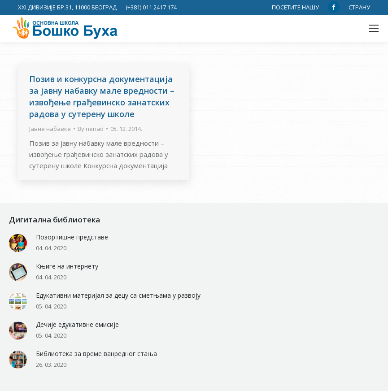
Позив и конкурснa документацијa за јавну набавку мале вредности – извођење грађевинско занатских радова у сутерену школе (101, 96)
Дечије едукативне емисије (77, 324)
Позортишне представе (72, 237)
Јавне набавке (50, 129)
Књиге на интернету (67, 266)
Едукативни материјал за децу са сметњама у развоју (118, 295)
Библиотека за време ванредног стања (96, 353)
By (91, 129)
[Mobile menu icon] (373, 28)
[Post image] (18, 243)
